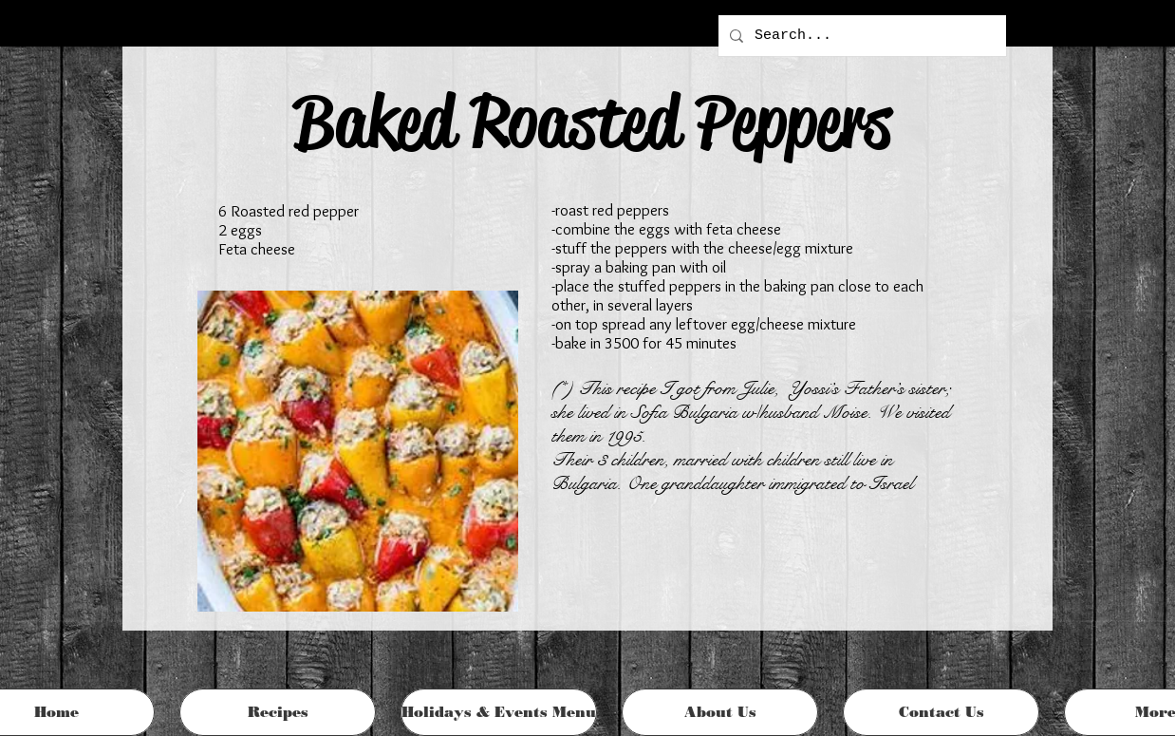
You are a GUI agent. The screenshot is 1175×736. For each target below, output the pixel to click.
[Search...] (860, 35)
